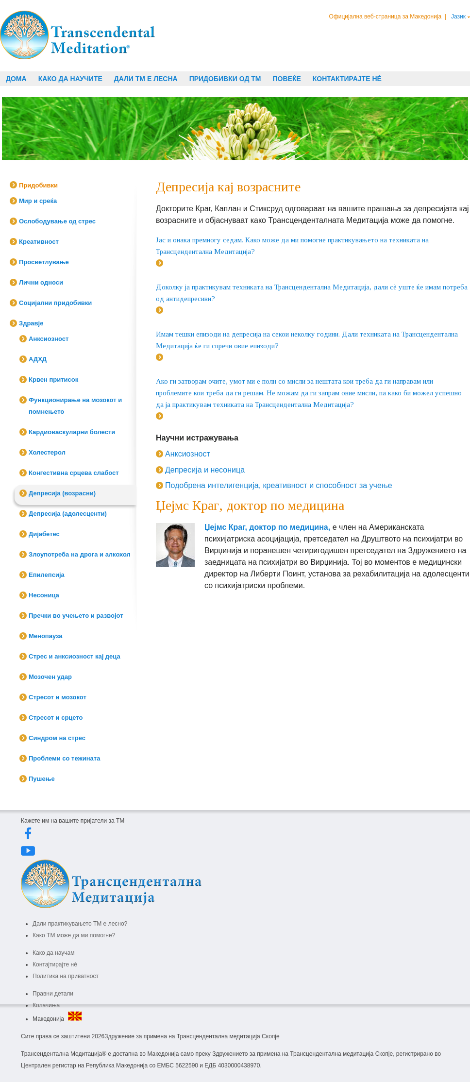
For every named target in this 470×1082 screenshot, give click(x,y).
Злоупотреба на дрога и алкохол (80, 554)
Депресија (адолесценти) (68, 513)
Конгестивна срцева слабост (74, 472)
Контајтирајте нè (55, 964)
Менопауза (46, 636)
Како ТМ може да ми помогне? (74, 935)
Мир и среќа (38, 200)
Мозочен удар (50, 676)
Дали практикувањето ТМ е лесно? (80, 923)
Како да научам (53, 952)
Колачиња (46, 1005)
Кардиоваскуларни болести (72, 432)
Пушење (42, 778)
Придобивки (38, 185)
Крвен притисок (53, 379)
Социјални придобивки (55, 302)
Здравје (31, 323)
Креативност (39, 241)
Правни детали (53, 993)
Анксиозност (48, 338)
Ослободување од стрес (57, 221)
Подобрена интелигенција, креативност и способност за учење (278, 485)
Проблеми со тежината (64, 758)
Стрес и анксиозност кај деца (74, 656)
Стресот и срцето (56, 717)
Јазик (458, 16)
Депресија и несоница (205, 470)
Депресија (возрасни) (62, 493)
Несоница (44, 595)
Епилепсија (47, 574)
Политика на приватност (66, 976)
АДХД (38, 359)
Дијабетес (44, 534)
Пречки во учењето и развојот (76, 615)
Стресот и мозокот (57, 697)
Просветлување (44, 262)
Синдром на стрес (57, 738)
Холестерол (47, 452)
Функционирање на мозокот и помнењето (75, 405)
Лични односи (41, 282)
